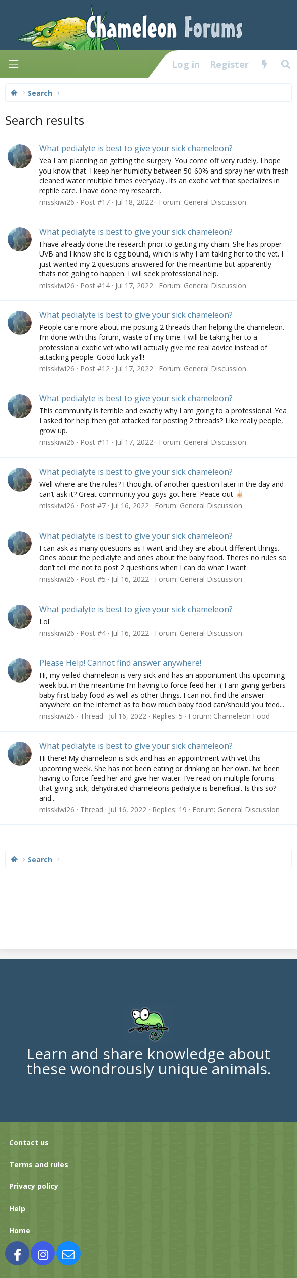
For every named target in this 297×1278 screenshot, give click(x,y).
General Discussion (215, 202)
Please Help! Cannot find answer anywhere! (120, 662)
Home (19, 1230)
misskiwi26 (57, 202)
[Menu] (13, 64)
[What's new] (264, 64)
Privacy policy (33, 1186)
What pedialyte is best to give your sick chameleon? (136, 148)
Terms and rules (38, 1164)
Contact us (29, 1142)
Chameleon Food (241, 716)
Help (17, 1208)
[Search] (286, 64)
